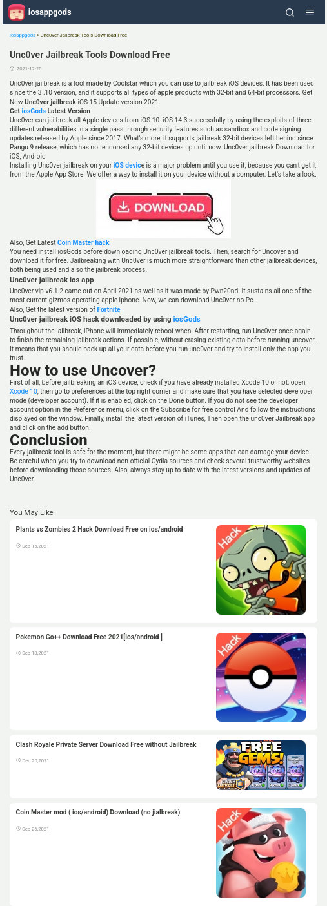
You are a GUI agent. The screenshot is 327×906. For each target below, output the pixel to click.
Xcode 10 (23, 391)
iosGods (33, 111)
